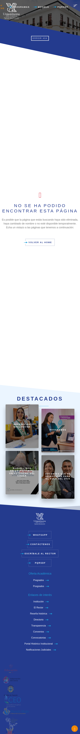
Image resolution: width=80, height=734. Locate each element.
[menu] (75, 6)
